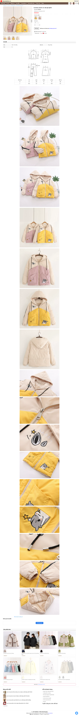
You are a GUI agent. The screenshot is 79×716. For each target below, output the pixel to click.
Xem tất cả (5, 705)
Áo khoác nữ (13, 5)
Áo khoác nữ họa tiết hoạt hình (44, 653)
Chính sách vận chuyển (47, 698)
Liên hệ (44, 701)
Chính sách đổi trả (46, 696)
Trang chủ (3, 3)
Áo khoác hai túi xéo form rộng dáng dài (64, 679)
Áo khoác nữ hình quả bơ (62, 653)
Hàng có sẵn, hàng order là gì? (48, 691)
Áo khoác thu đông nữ (19, 616)
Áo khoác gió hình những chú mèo (45, 679)
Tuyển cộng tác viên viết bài (50, 703)
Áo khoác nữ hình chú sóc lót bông (9, 653)
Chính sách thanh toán (47, 699)
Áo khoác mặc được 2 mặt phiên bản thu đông (28, 679)
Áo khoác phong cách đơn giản (8, 679)
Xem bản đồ (50, 713)
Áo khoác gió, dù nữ (19, 5)
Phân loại (38, 3)
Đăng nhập (76, 1)
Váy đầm (18, 3)
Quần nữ (12, 3)
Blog (43, 3)
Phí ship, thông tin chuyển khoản (48, 694)
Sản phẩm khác (31, 3)
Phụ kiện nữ (23, 3)
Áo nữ (8, 3)
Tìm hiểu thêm (43, 31)
